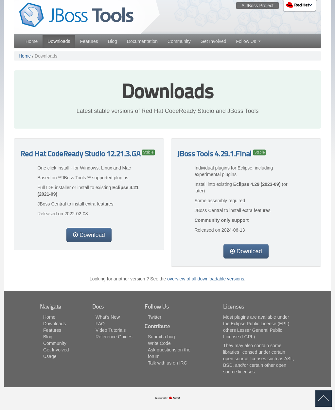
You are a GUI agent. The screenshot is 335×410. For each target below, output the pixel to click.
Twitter (154, 317)
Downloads (58, 41)
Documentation (142, 41)
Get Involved (213, 41)
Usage (49, 356)
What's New (108, 317)
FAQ (100, 323)
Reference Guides (114, 336)
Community (179, 41)
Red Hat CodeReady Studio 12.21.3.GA (81, 154)
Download (89, 235)
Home (32, 41)
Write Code (159, 343)
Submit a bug (161, 336)
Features (89, 41)
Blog (112, 41)
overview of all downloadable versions (205, 278)
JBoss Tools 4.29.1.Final (215, 154)
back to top (323, 398)
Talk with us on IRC (167, 362)
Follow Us (248, 41)
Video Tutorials (111, 330)
